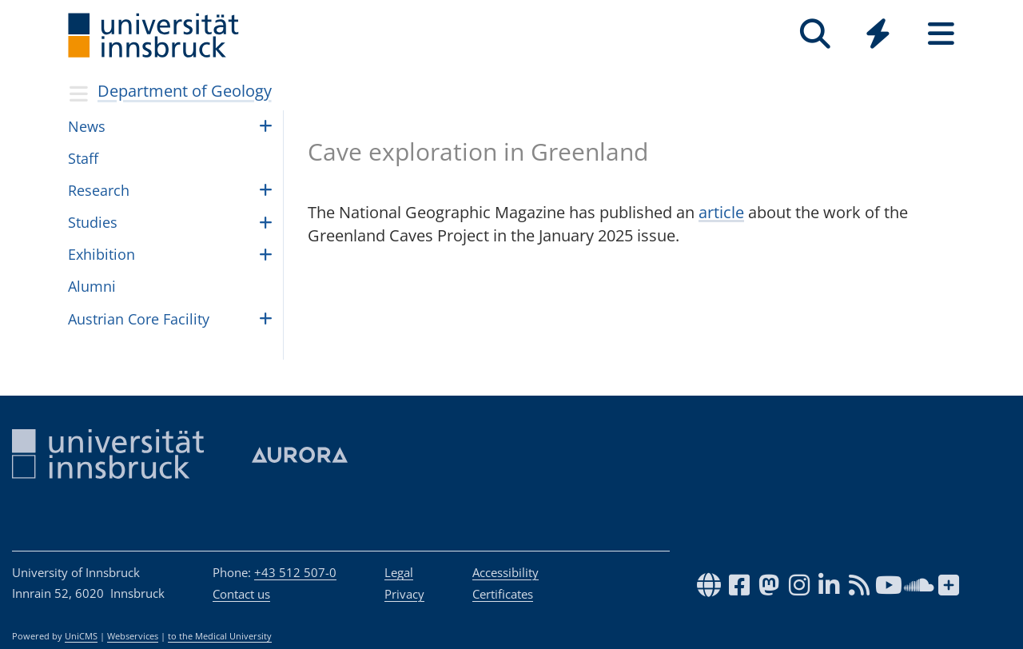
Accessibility (505, 572)
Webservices (132, 636)
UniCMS (81, 636)
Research (98, 190)
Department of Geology (185, 91)
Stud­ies (92, 222)
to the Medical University (220, 636)
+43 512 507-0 (295, 572)
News (86, 126)
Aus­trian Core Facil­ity (138, 318)
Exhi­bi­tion (101, 254)
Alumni (92, 286)
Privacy (404, 594)
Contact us (241, 594)
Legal (398, 572)
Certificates (502, 594)
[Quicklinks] (878, 34)
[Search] (814, 34)
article (721, 212)
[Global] (878, 35)
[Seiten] (941, 34)
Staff (83, 158)
